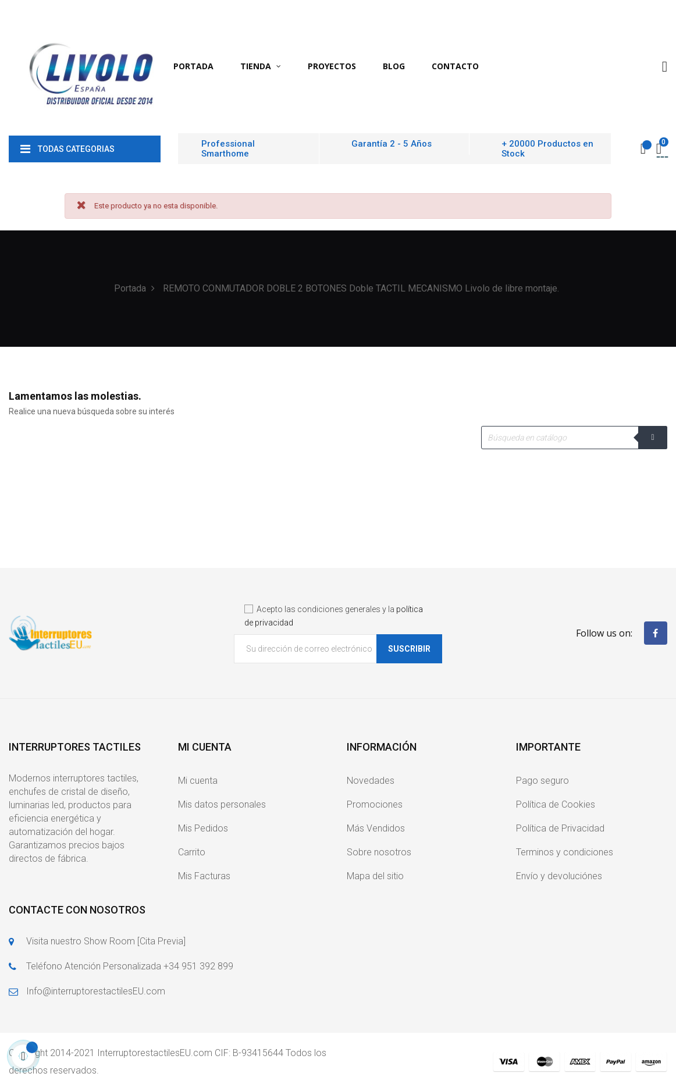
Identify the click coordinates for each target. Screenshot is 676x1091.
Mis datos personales (222, 804)
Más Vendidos (376, 828)
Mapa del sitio (375, 876)
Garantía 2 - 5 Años (391, 143)
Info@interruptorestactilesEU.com (95, 991)
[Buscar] (574, 437)
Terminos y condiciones (564, 852)
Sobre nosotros (379, 852)
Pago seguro (542, 780)
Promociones (375, 804)
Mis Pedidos (203, 828)
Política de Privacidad (560, 828)
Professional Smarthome (228, 148)
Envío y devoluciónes (559, 876)
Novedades (370, 780)
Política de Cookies (555, 804)
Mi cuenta (198, 780)
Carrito (191, 852)
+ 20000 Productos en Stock (547, 148)
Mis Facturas (204, 876)
